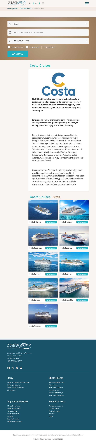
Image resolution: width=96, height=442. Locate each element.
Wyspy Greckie (12, 411)
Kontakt (51, 414)
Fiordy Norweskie (13, 414)
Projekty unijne (54, 411)
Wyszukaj (18, 53)
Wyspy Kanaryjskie (13, 408)
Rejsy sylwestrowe (13, 385)
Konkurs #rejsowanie (56, 395)
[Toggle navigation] (87, 3)
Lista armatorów (25, 9)
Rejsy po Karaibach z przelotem (18, 382)
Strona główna (12, 9)
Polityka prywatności (56, 406)
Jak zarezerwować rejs (56, 382)
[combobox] (50, 24)
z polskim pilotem (17, 47)
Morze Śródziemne (14, 406)
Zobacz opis (51, 222)
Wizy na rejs (53, 385)
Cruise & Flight (34, 47)
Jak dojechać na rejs (56, 393)
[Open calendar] (10, 32)
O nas (51, 416)
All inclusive (11, 390)
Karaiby (10, 416)
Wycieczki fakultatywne (15, 387)
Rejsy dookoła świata (14, 421)
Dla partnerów (54, 408)
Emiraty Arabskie (13, 419)
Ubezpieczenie (54, 390)
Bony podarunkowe (56, 387)
